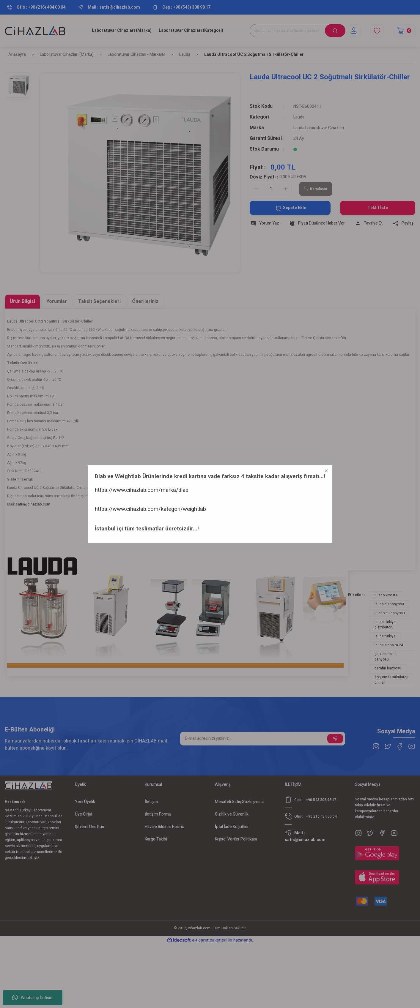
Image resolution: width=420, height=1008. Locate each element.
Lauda (298, 117)
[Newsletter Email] (262, 738)
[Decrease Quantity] (256, 189)
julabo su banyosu (390, 613)
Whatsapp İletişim (33, 997)
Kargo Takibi (156, 839)
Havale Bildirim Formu (164, 827)
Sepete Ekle (290, 207)
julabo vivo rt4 (386, 595)
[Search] (297, 30)
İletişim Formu (158, 814)
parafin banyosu (388, 668)
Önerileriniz (145, 301)
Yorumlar (56, 301)
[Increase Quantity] (286, 189)
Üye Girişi (83, 814)
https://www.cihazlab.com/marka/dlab (47, 953)
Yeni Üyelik (85, 802)
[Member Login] (354, 30)
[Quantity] (271, 189)
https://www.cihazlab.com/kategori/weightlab (55, 972)
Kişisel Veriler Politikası (236, 839)
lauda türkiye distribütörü (385, 624)
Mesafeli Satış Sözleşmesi (239, 802)
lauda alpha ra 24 (389, 645)
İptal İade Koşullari (231, 827)
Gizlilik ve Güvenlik (231, 814)
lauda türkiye (385, 636)
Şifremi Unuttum (90, 827)
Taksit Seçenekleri (99, 301)
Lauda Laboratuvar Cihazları (318, 128)
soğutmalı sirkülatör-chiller (391, 679)
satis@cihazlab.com (33, 504)
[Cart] (404, 30)
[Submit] (335, 738)
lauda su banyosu (389, 604)
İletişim (151, 802)
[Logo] (35, 31)
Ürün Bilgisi (22, 301)
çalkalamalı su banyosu (387, 656)
